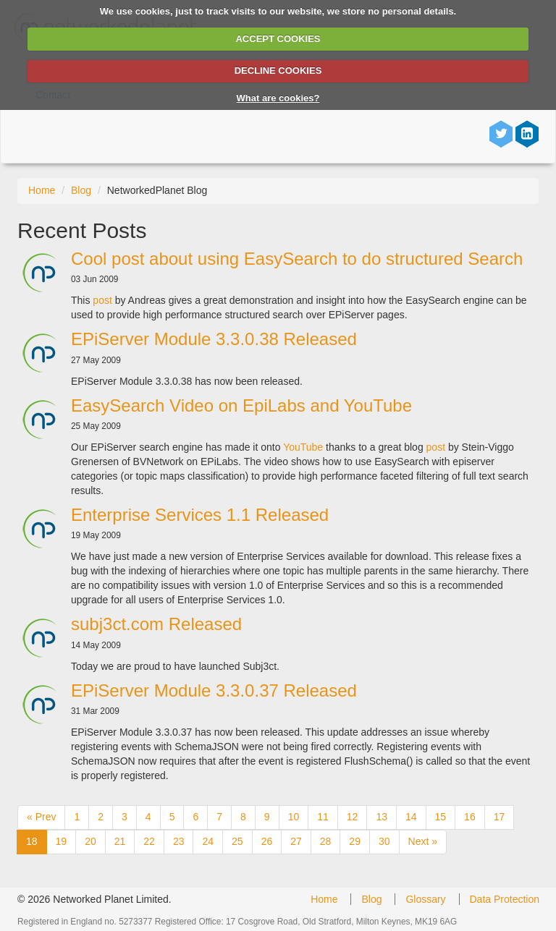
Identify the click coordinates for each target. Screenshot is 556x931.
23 (179, 841)
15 (441, 816)
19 (61, 841)
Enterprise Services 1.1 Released (200, 514)
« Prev (41, 816)
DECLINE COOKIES (278, 70)
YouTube (304, 447)
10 (294, 816)
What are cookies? (278, 98)
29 (355, 841)
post (102, 300)
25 (237, 841)
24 (208, 841)
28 (326, 841)
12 (352, 816)
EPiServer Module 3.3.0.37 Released (214, 690)
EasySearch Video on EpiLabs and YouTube (241, 405)
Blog (81, 190)
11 (323, 816)
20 (90, 841)
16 (470, 816)
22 (149, 841)
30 (384, 841)
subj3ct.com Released (156, 624)
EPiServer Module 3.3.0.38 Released (214, 339)
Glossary (425, 899)
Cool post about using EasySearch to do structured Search (297, 258)
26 (267, 841)
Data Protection (505, 899)
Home (41, 190)
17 (499, 816)
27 (296, 841)
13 (381, 816)
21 (120, 841)
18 (32, 841)
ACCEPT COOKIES (277, 38)
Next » (422, 841)
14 (411, 816)
